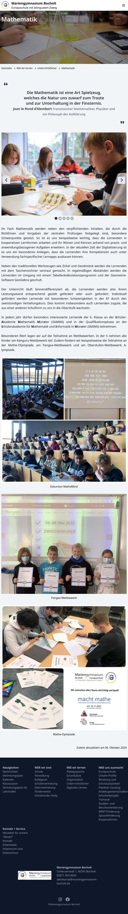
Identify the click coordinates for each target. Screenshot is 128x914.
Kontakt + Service (14, 829)
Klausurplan (10, 783)
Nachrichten (10, 771)
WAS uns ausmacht (111, 767)
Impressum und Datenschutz (13, 851)
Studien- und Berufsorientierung (111, 805)
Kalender (8, 779)
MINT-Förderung (109, 811)
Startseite (6, 68)
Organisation (75, 779)
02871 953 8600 (66, 875)
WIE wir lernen (25, 68)
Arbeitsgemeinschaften (112, 791)
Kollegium (41, 779)
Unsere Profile (107, 775)
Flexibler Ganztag (109, 787)
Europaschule (107, 771)
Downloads (10, 845)
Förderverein (43, 791)
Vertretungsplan (13, 775)
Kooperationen (108, 819)
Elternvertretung (45, 787)
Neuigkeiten (11, 767)
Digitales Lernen (77, 787)
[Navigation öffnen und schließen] (123, 5)
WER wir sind (43, 767)
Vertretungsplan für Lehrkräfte (15, 789)
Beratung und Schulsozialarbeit (109, 781)
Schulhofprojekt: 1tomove (109, 797)
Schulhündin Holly (46, 795)
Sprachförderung (109, 815)
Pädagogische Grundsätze (75, 773)
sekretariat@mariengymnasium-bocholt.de (77, 881)
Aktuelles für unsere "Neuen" (15, 835)
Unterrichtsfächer (47, 68)
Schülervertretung (46, 783)
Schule (39, 771)
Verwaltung (42, 775)
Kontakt (7, 841)
